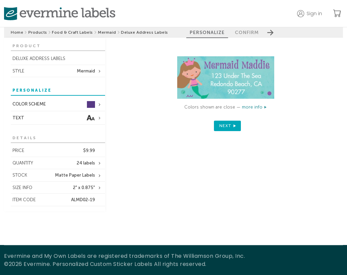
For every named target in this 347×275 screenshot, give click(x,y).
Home (17, 32)
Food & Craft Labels (72, 32)
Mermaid (107, 32)
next (225, 125)
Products (37, 32)
